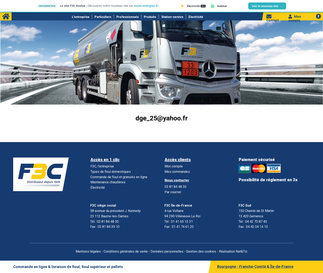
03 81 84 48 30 (175, 187)
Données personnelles (167, 251)
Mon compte (294, 18)
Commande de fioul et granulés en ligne (118, 177)
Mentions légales (88, 251)
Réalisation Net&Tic (233, 251)
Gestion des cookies (201, 251)
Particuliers (103, 17)
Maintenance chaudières (107, 182)
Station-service (172, 17)
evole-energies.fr (146, 6)
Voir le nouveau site (267, 6)
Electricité (195, 17)
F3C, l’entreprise (102, 166)
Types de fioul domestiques (110, 172)
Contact (272, 18)
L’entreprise (80, 17)
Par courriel (173, 192)
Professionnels (127, 17)
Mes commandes (177, 172)
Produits (150, 17)
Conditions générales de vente (126, 251)
